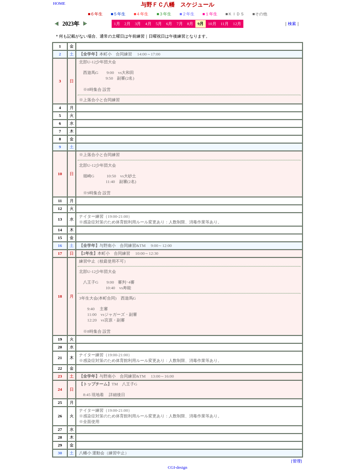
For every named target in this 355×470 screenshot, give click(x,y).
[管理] (296, 461)
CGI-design (177, 467)
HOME (59, 3)
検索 (292, 23)
